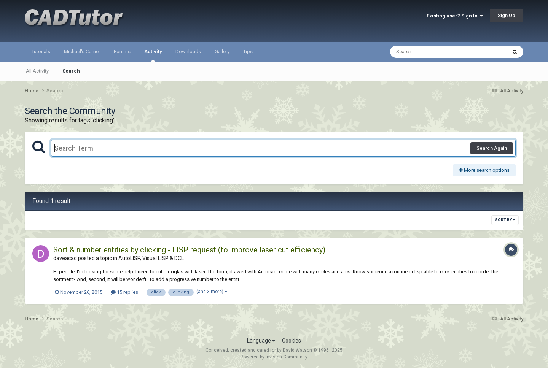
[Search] (428, 52)
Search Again (491, 148)
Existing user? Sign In (455, 16)
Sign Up (506, 15)
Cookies (291, 341)
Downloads (188, 51)
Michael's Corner (82, 51)
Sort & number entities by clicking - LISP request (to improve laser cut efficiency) (189, 249)
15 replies (124, 292)
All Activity (37, 71)
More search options (484, 170)
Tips (248, 51)
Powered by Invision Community (274, 357)
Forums (122, 51)
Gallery (222, 51)
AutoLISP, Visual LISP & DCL (151, 258)
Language (261, 341)
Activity (153, 55)
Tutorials (41, 51)
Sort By (505, 220)
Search (71, 71)
